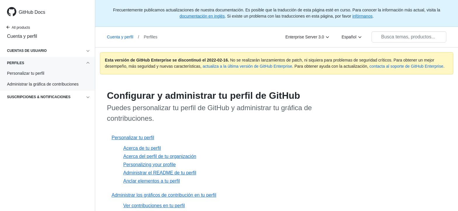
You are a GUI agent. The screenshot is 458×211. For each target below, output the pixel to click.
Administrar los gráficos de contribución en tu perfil (164, 195)
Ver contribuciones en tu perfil (154, 205)
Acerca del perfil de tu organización (159, 156)
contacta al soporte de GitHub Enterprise (406, 66)
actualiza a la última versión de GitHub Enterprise (247, 66)
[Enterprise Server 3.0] (307, 37)
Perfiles (150, 37)
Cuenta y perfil (22, 36)
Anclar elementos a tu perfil (151, 180)
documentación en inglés (202, 16)
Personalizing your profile (149, 164)
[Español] (352, 37)
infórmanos (362, 16)
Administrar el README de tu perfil (159, 172)
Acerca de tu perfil (142, 148)
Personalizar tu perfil (133, 137)
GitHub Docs (32, 12)
